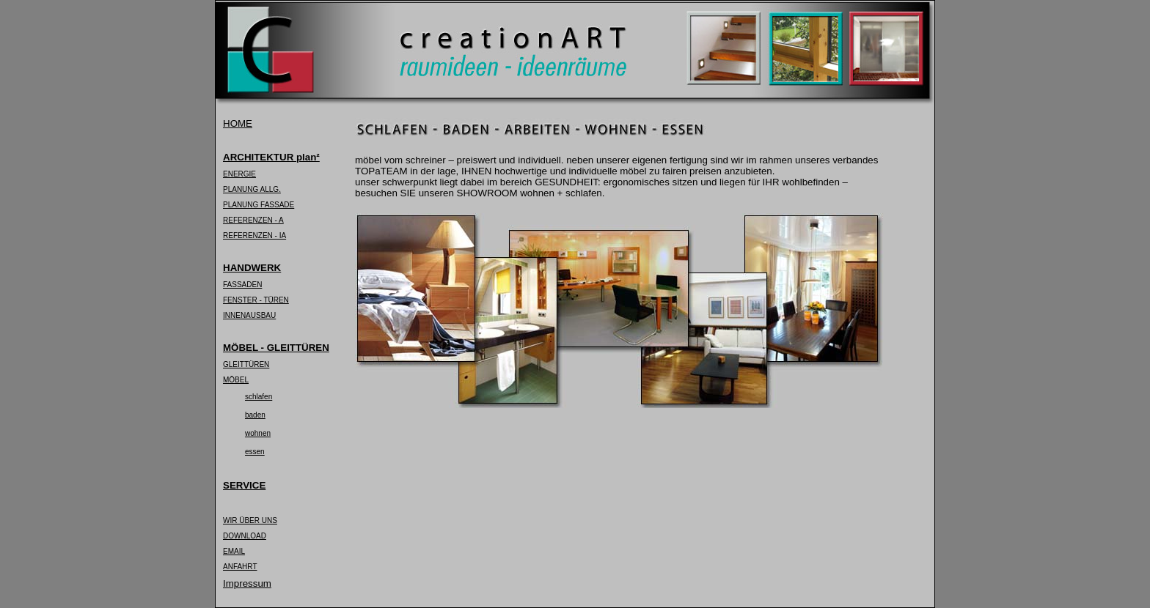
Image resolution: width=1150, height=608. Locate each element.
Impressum (247, 583)
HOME (237, 123)
